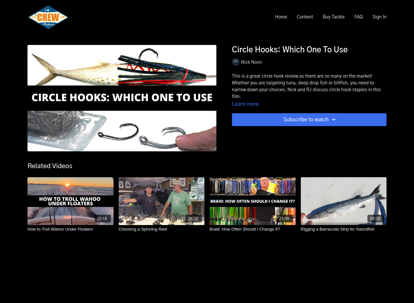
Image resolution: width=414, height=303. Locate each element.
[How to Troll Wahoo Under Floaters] (70, 229)
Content (305, 17)
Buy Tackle (334, 17)
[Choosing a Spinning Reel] (162, 229)
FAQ (358, 17)
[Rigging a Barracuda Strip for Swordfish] (344, 229)
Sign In (380, 17)
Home (281, 17)
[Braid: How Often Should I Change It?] (253, 229)
